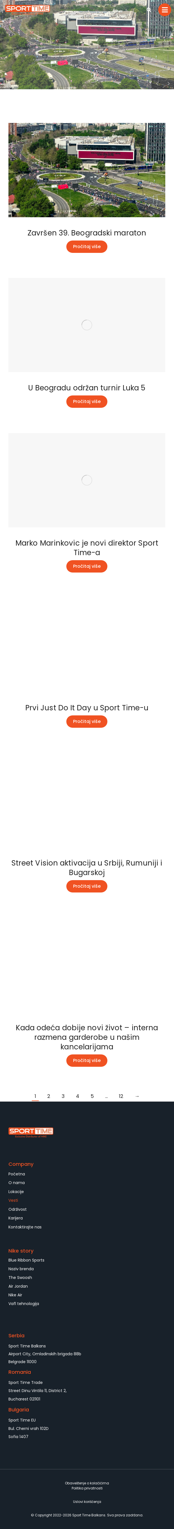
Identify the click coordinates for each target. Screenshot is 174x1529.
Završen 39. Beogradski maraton (87, 233)
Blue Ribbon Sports (26, 1260)
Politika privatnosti (87, 1488)
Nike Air (15, 1295)
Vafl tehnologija (23, 1303)
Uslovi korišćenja (87, 1501)
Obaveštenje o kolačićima (87, 1483)
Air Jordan (18, 1286)
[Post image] (86, 170)
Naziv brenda (21, 1269)
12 (121, 1096)
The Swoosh (20, 1277)
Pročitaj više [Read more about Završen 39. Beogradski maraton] (87, 246)
